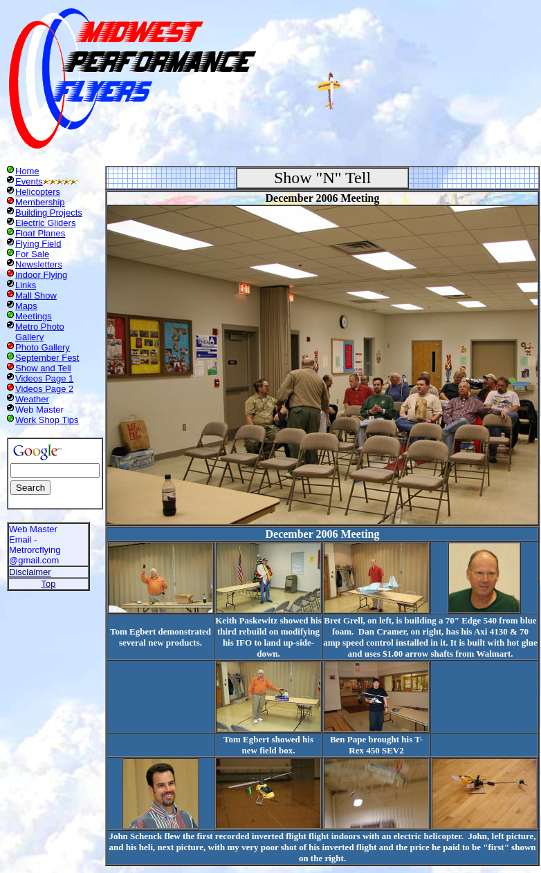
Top (49, 584)
